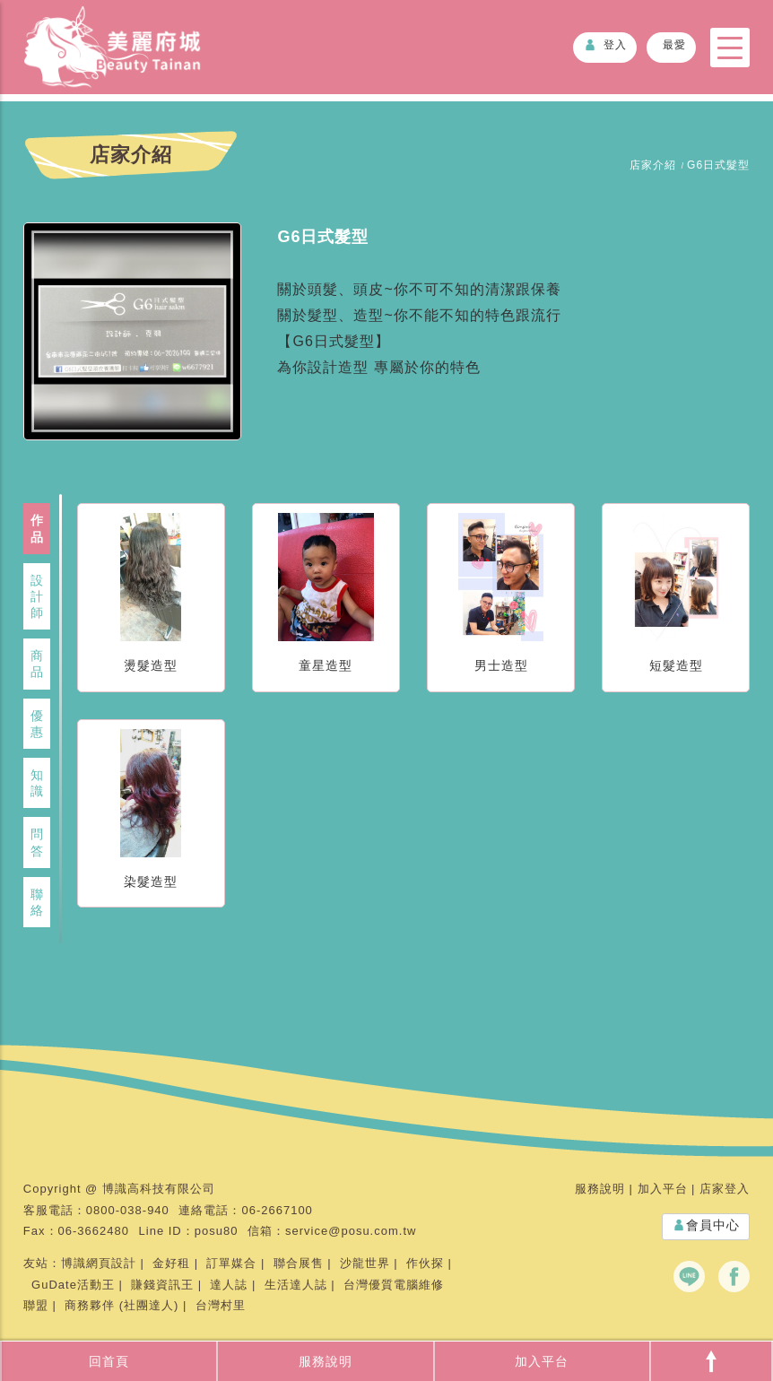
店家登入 (724, 1188)
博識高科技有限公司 (158, 1188)
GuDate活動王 (73, 1284)
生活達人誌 (296, 1284)
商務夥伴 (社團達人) (121, 1305)
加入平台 (542, 1361)
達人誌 (229, 1284)
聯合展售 (299, 1263)
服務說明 (325, 1361)
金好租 (171, 1263)
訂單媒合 (231, 1263)
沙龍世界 (365, 1263)
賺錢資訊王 (162, 1284)
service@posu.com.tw (350, 1231)
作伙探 (425, 1263)
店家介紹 (653, 165)
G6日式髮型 (718, 165)
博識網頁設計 (98, 1263)
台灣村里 (220, 1305)
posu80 (217, 1231)
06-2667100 (276, 1210)
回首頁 (109, 1361)
